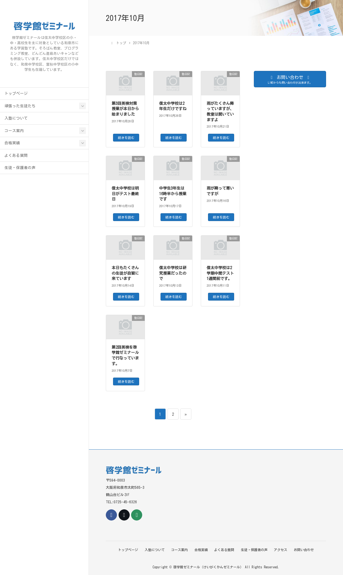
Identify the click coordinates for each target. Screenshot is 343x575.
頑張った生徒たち (20, 108)
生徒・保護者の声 (20, 170)
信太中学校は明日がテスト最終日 (125, 193)
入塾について (16, 120)
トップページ (16, 96)
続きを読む (126, 137)
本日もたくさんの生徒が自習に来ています (125, 273)
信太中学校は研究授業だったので (172, 273)
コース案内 (14, 133)
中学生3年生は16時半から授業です (172, 193)
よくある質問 (16, 158)
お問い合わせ (306, 549)
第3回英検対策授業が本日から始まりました (125, 108)
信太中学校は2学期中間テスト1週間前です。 (220, 273)
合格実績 (12, 145)
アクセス (282, 549)
